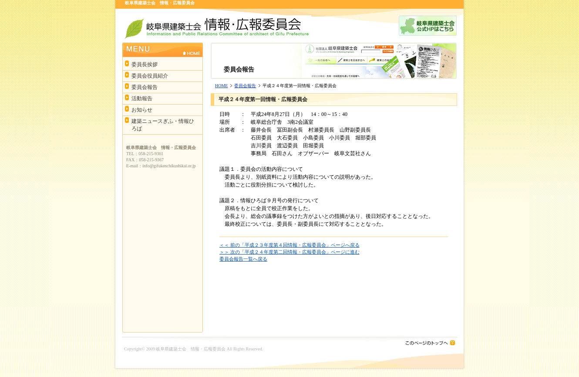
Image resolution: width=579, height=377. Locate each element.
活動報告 (141, 98)
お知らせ (141, 110)
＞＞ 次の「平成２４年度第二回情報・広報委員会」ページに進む (289, 252)
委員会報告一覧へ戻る (243, 259)
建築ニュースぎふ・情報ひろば (162, 125)
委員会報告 (245, 85)
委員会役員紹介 (149, 76)
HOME (221, 85)
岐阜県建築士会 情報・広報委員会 (191, 348)
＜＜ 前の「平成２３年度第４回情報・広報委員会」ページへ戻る (289, 245)
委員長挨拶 (144, 64)
